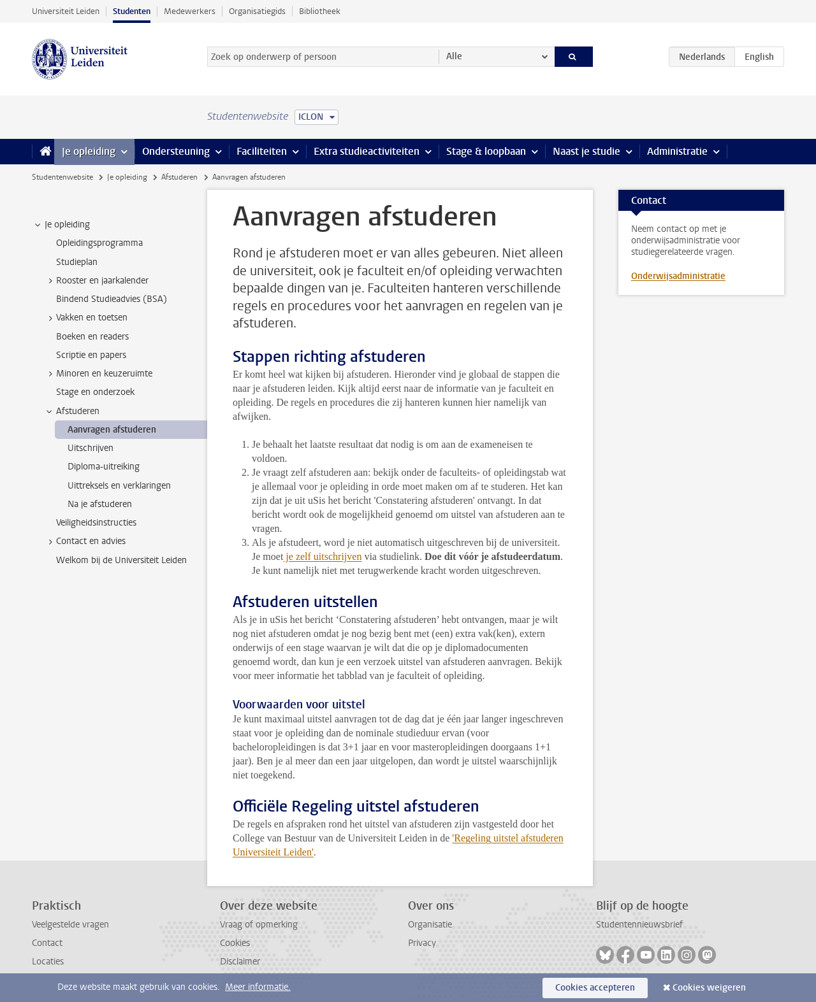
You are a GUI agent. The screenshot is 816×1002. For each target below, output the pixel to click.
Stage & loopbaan (486, 151)
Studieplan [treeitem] (77, 262)
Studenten (131, 11)
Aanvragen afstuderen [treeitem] (112, 430)
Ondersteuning (176, 151)
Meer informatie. (258, 987)
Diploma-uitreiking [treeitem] (104, 467)
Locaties (48, 961)
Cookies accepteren (595, 988)
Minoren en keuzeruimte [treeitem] (98, 374)
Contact (47, 943)
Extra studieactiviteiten (366, 151)
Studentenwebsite (62, 177)
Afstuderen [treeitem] (71, 411)
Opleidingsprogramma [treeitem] (99, 243)
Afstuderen (179, 177)
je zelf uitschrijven (322, 556)
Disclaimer (240, 961)
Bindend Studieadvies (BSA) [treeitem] (111, 299)
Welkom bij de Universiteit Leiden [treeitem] (121, 560)
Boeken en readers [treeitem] (92, 337)
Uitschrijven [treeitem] (90, 448)
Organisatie (430, 925)
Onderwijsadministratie (678, 276)
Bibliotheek (319, 11)
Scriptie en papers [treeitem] (91, 355)
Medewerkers (189, 11)
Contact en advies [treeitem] (85, 541)
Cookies (235, 943)
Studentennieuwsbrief (639, 925)
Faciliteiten (262, 151)
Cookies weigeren (709, 988)
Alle (454, 56)
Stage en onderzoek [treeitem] (95, 392)
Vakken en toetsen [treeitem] (85, 317)
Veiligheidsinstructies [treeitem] (96, 523)
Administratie (677, 151)
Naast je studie (586, 151)
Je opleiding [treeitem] (61, 224)
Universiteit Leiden (65, 11)
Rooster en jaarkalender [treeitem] (96, 281)
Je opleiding (88, 151)
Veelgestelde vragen (70, 925)
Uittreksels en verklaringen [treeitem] (119, 486)
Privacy (422, 943)
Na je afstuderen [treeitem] (100, 504)
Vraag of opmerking (259, 925)
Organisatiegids (257, 11)
